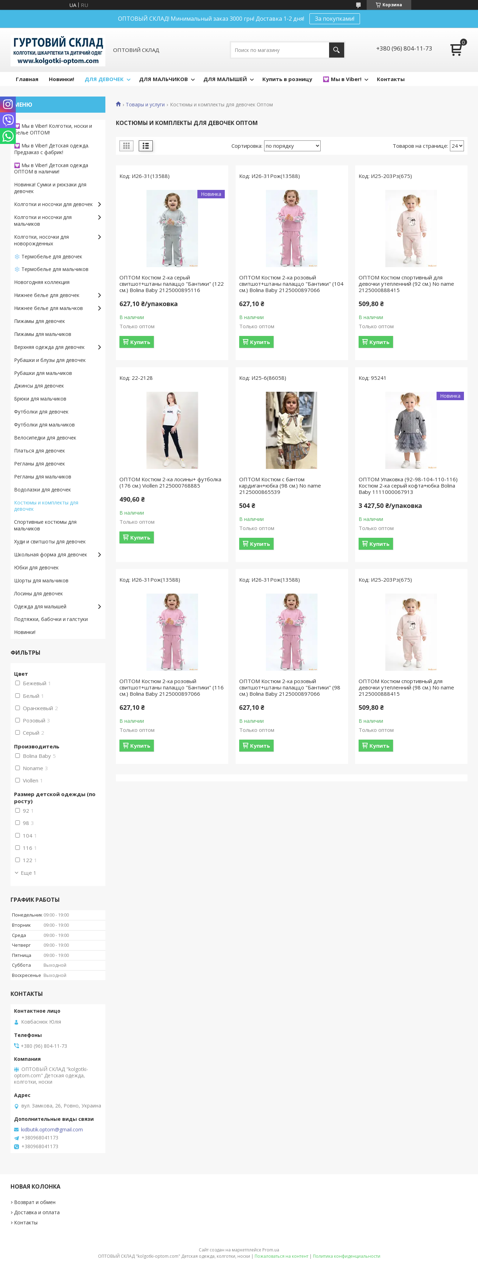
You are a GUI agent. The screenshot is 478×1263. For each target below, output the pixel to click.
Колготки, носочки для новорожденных (41, 240)
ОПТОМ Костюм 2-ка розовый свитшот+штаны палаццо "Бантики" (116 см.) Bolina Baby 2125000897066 (171, 687)
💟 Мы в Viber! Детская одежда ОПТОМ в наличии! (51, 168)
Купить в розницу (287, 78)
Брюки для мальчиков (40, 398)
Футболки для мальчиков (44, 424)
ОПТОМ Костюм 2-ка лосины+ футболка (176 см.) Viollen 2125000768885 (170, 482)
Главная (27, 78)
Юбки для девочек (36, 567)
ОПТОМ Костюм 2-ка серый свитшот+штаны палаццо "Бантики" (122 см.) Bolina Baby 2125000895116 (171, 283)
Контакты (391, 78)
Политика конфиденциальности (346, 1256)
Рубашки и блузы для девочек (50, 360)
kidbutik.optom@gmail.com (52, 1129)
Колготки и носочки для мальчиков (43, 220)
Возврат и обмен (34, 1202)
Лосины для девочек (38, 593)
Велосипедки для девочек (45, 437)
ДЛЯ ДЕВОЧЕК (104, 78)
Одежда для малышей (40, 606)
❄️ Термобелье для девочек (48, 256)
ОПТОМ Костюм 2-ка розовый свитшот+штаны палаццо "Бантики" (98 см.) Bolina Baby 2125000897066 (289, 687)
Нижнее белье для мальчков (48, 308)
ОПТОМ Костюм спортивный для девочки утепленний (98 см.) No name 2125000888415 (406, 687)
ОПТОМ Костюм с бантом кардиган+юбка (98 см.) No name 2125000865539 (280, 485)
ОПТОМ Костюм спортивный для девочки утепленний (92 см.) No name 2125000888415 (406, 283)
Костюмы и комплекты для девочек (46, 506)
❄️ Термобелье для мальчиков (51, 269)
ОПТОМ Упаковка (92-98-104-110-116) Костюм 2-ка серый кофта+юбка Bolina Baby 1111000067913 (408, 485)
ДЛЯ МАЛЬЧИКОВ (163, 78)
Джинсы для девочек (39, 385)
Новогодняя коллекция (42, 282)
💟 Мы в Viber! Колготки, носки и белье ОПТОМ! (53, 129)
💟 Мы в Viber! (342, 78)
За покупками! (334, 18)
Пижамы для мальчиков (42, 334)
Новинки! (61, 78)
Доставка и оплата (37, 1212)
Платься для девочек (39, 450)
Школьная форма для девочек (50, 554)
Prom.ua (270, 1250)
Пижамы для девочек (39, 321)
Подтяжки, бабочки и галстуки (51, 619)
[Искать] (336, 50)
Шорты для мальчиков (41, 580)
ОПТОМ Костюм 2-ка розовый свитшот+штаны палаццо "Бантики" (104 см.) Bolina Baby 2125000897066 (291, 283)
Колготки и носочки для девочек (53, 204)
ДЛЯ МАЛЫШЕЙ (225, 78)
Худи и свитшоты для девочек (50, 541)
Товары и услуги (145, 104)
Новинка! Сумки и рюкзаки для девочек (50, 187)
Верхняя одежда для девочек (49, 347)
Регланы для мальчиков (42, 476)
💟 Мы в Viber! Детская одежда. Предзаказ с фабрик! (51, 149)
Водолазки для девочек (42, 489)
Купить (140, 341)
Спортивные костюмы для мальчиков (45, 525)
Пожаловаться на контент (281, 1256)
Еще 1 (29, 872)
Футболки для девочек (41, 411)
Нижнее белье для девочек (46, 295)
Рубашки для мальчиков (43, 373)
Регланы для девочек (39, 463)
